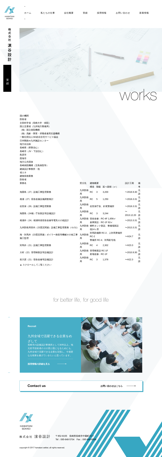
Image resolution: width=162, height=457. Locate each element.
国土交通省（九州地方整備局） (35, 126)
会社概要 (69, 13)
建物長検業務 (26, 176)
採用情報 (101, 13)
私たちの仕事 (48, 13)
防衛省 (23, 119)
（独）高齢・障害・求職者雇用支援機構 (40, 133)
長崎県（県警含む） (30, 147)
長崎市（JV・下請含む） (32, 151)
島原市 (23, 154)
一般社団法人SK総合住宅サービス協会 (39, 137)
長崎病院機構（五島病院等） (34, 165)
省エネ (23, 172)
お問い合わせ (123, 13)
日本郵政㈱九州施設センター (34, 140)
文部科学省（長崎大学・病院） (35, 123)
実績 (85, 13)
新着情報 (144, 13)
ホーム (27, 13)
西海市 (23, 158)
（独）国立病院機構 (30, 130)
